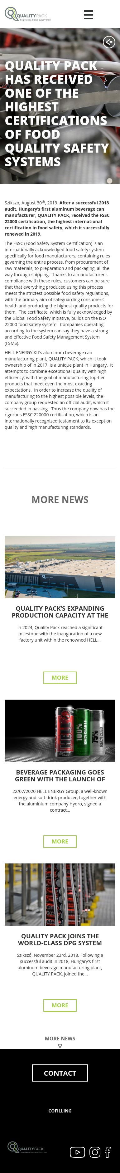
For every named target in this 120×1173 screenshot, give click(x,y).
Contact (60, 1073)
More (60, 677)
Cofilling (59, 1111)
